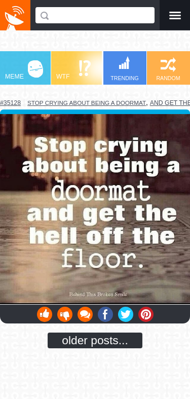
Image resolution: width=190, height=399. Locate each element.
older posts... (95, 340)
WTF (73, 70)
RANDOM (168, 69)
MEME (24, 70)
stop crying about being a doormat (86, 102)
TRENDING (124, 68)
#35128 (10, 102)
